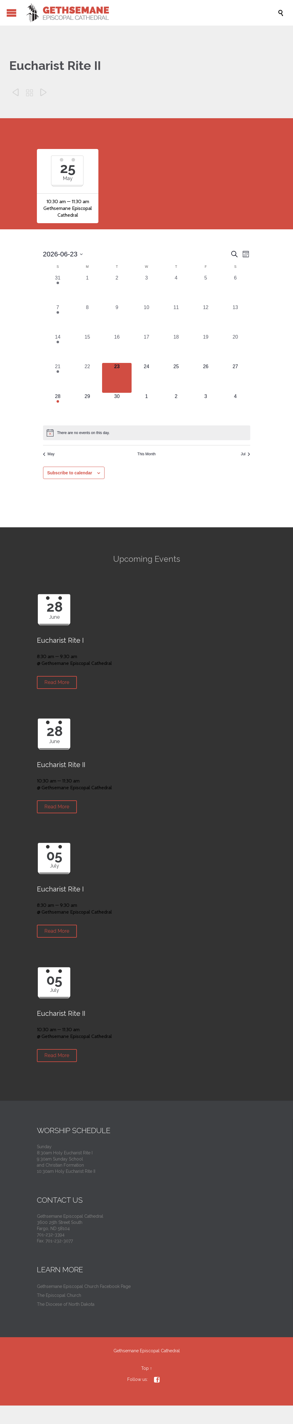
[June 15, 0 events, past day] (87, 348)
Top (145, 1368)
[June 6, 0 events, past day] (235, 289)
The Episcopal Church (59, 1295)
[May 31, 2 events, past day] (58, 289)
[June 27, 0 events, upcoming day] (235, 377)
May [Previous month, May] (49, 454)
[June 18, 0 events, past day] (176, 348)
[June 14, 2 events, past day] (58, 348)
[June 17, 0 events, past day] (146, 348)
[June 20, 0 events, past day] (235, 348)
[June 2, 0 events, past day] (117, 289)
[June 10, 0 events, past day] (146, 318)
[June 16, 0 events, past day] (117, 348)
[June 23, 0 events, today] (117, 377)
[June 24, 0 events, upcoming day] (146, 377)
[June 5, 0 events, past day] (205, 289)
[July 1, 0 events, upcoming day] (146, 407)
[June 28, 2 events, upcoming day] (58, 407)
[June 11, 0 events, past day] (176, 318)
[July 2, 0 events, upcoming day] (176, 407)
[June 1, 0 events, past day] (87, 289)
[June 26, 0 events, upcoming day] (205, 377)
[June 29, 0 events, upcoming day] (87, 407)
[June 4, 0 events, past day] (176, 289)
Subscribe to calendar (69, 472)
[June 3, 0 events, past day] (146, 289)
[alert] (146, 432)
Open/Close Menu (11, 12)
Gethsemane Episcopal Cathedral (146, 1350)
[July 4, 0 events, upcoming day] (235, 407)
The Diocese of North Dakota (65, 1304)
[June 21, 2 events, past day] (58, 377)
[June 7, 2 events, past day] (58, 318)
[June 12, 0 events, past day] (205, 318)
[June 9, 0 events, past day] (117, 318)
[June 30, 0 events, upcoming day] (117, 407)
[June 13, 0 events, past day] (235, 318)
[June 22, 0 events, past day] (87, 377)
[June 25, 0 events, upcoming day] (176, 377)
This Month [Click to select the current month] (146, 454)
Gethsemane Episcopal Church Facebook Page (84, 1286)
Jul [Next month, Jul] (245, 454)
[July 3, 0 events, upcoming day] (205, 407)
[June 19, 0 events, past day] (205, 348)
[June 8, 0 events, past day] (87, 318)
